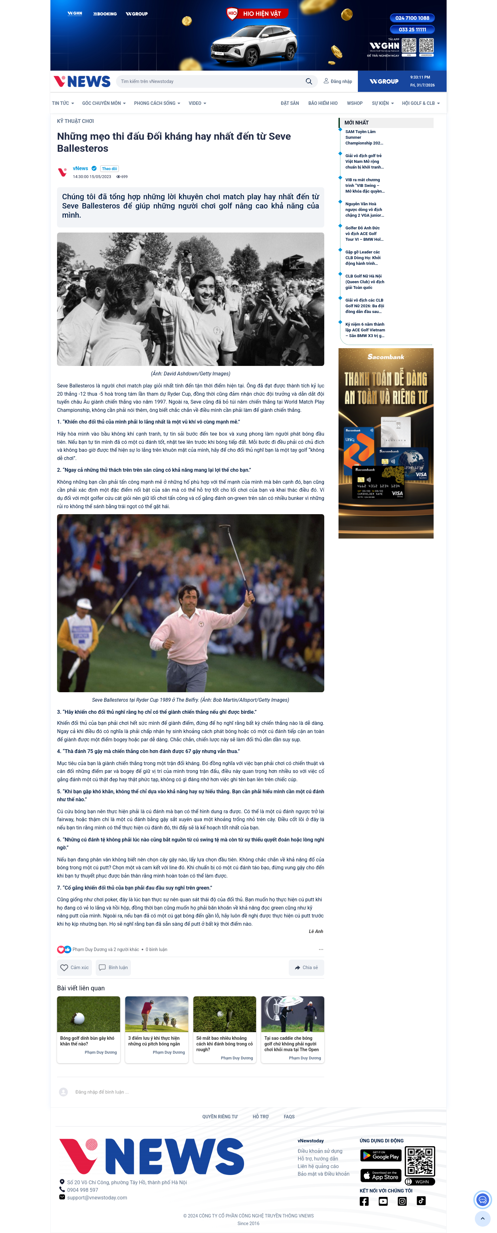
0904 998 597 (78, 1189)
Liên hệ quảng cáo (318, 1166)
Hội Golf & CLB (421, 103)
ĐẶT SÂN (290, 103)
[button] (483, 1219)
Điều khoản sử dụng (320, 1151)
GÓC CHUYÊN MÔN (104, 103)
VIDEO (197, 103)
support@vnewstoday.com (93, 1197)
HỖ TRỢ (260, 1116)
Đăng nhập (341, 81)
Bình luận (113, 968)
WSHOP (355, 103)
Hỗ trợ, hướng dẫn (318, 1159)
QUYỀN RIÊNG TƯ (219, 1116)
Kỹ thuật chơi (75, 121)
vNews (80, 168)
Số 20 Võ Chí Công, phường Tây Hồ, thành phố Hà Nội (123, 1182)
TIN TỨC (63, 103)
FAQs (289, 1116)
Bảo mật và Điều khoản (324, 1174)
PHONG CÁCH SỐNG (157, 103)
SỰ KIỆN (383, 103)
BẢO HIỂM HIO (323, 103)
